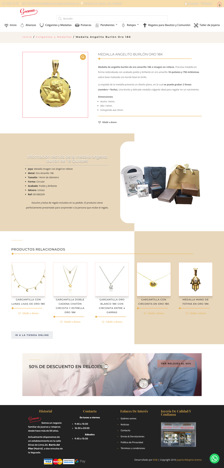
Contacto (125, 430)
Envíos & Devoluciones (132, 436)
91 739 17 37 (10, 3)
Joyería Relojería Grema (189, 459)
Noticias (125, 424)
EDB (155, 459)
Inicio (27, 36)
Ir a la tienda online (32, 335)
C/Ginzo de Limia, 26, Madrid (103, 3)
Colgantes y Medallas (54, 36)
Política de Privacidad (132, 442)
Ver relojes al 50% (176, 363)
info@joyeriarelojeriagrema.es (59, 3)
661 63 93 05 (30, 3)
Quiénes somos (128, 418)
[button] (107, 122)
